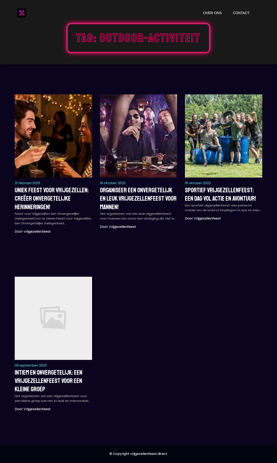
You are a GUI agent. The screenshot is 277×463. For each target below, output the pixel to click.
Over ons (212, 13)
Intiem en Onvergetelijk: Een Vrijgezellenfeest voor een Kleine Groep (48, 381)
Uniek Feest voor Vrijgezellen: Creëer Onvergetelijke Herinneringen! (52, 198)
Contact (241, 13)
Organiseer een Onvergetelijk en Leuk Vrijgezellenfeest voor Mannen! (138, 198)
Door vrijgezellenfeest (33, 231)
